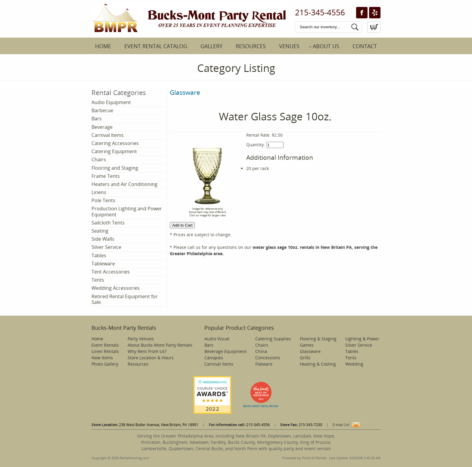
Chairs (99, 159)
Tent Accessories (111, 271)
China (261, 351)
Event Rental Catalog (155, 46)
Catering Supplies (273, 339)
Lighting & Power (362, 339)
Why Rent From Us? (147, 351)
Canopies (213, 357)
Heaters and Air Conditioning (124, 184)
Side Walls (103, 239)
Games (307, 345)
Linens (99, 192)
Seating (100, 230)
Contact (364, 46)
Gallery (211, 46)
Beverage (102, 127)
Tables (99, 255)
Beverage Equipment (225, 351)
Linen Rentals (105, 351)
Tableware (103, 263)
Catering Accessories (115, 143)
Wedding (354, 364)
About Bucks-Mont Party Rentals (160, 345)
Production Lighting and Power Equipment (127, 211)
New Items (102, 357)
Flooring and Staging (115, 168)
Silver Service (106, 247)
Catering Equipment (114, 151)
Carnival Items (108, 135)
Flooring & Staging (318, 339)
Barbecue (102, 110)
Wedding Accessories (116, 288)
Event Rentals (105, 345)
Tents (98, 280)
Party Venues (141, 339)
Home (103, 46)
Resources (251, 46)
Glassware (185, 92)
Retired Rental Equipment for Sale (125, 299)
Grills (305, 357)
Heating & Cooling (318, 364)
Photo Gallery (105, 364)
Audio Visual (216, 339)
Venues (289, 46)
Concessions (267, 357)
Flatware (263, 364)
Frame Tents (106, 176)
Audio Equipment (111, 102)
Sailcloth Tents (108, 222)
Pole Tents (103, 200)
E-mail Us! (341, 424)
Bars (97, 118)
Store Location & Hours (151, 357)
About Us (326, 46)
